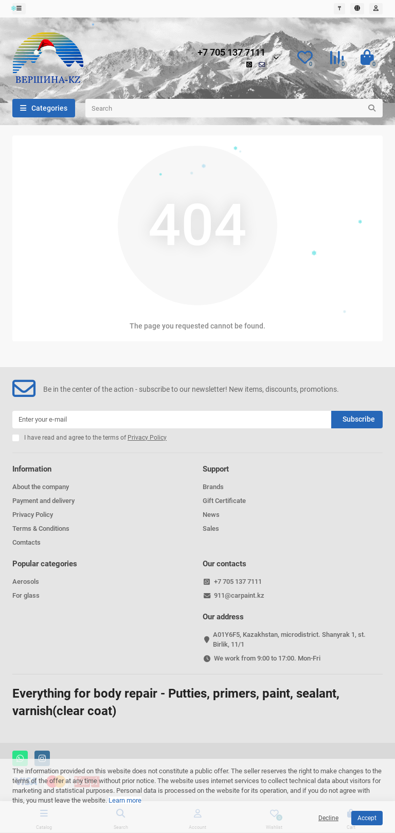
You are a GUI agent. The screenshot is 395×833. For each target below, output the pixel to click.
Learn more (125, 800)
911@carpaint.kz (239, 595)
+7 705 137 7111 (231, 52)
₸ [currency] (339, 8)
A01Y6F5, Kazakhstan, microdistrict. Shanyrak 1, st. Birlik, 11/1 (289, 639)
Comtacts (26, 542)
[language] (357, 8)
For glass (26, 595)
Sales (211, 528)
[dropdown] (19, 8)
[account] (376, 8)
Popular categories (44, 563)
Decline (328, 818)
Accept (366, 818)
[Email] (171, 419)
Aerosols (25, 581)
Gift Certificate (224, 501)
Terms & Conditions (40, 528)
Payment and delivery (43, 501)
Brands (213, 487)
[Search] (234, 108)
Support (216, 469)
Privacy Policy (32, 514)
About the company (40, 487)
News (211, 514)
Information (31, 469)
